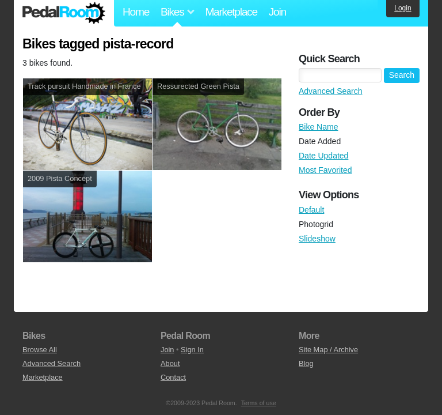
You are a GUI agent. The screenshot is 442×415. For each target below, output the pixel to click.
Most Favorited (325, 170)
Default (311, 209)
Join (277, 12)
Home (136, 12)
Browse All (39, 349)
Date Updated (323, 155)
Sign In (192, 349)
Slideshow (317, 238)
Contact (173, 377)
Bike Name (318, 126)
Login (402, 8)
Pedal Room (63, 13)
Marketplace (231, 12)
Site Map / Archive (328, 349)
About (170, 363)
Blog (306, 363)
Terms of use (258, 402)
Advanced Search (331, 91)
